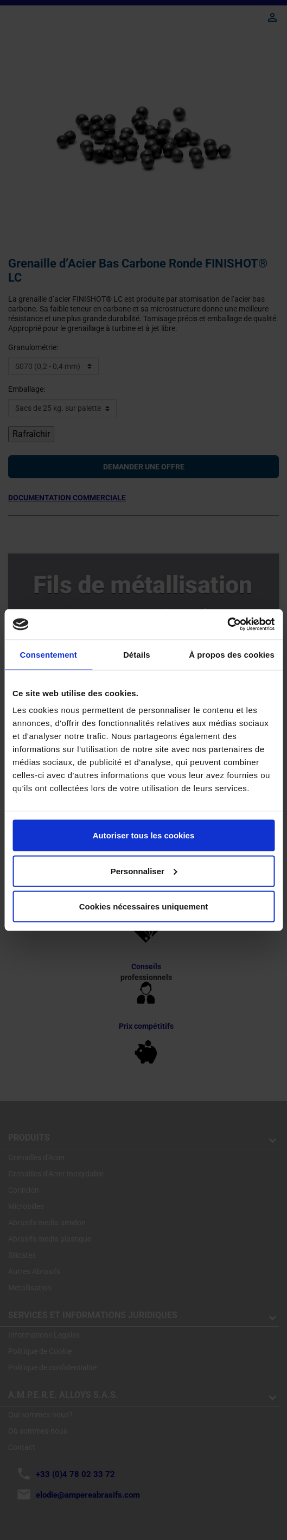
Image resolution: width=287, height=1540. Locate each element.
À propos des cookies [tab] (232, 654)
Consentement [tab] (48, 654)
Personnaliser (144, 870)
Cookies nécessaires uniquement (143, 906)
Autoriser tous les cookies (144, 835)
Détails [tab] (136, 654)
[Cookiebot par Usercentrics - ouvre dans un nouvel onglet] (227, 625)
